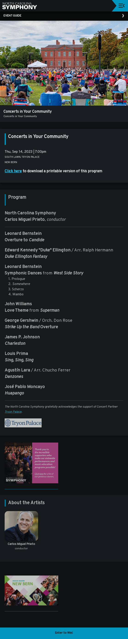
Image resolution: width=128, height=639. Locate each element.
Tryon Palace (13, 412)
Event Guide (12, 16)
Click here (13, 171)
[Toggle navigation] (122, 6)
